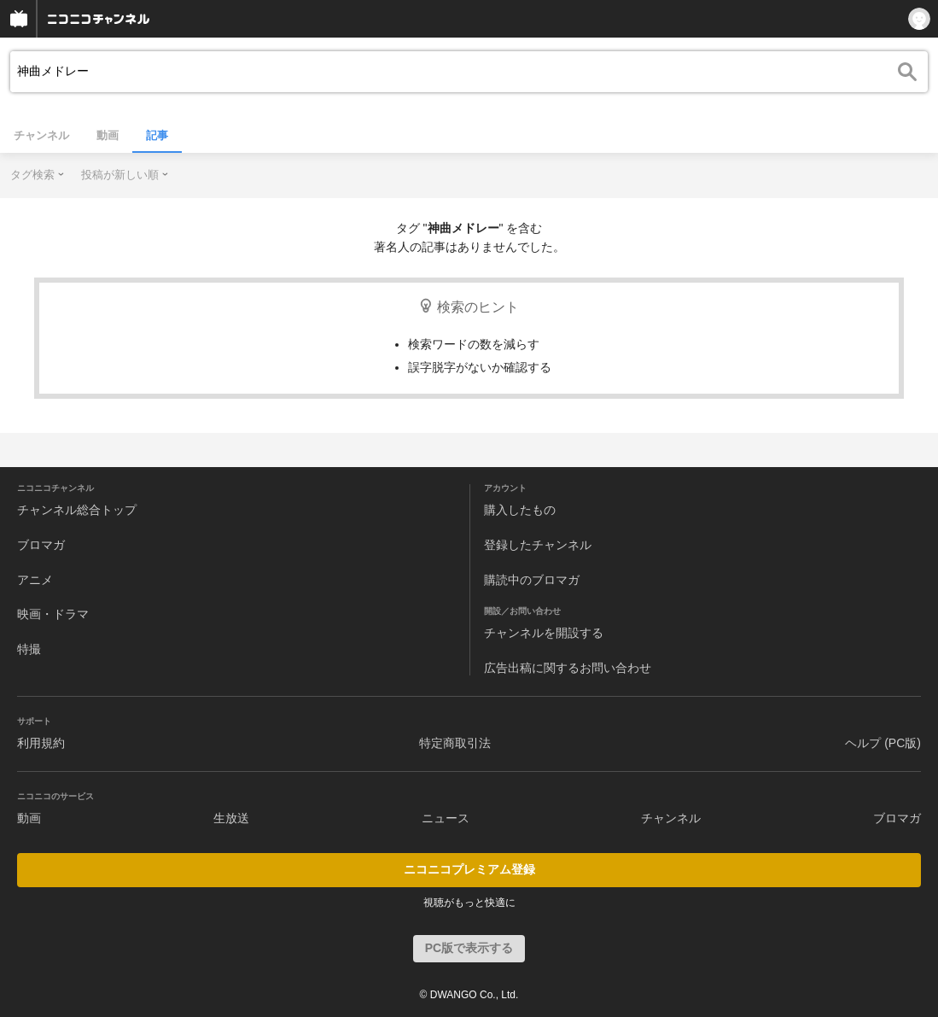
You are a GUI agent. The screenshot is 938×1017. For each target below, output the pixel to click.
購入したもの (520, 510)
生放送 (231, 818)
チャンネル (41, 135)
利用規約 (41, 743)
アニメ (35, 580)
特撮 (29, 649)
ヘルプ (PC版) (883, 743)
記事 (157, 135)
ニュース (445, 818)
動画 (107, 135)
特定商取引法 (455, 743)
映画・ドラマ (53, 614)
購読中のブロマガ (532, 580)
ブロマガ (41, 545)
